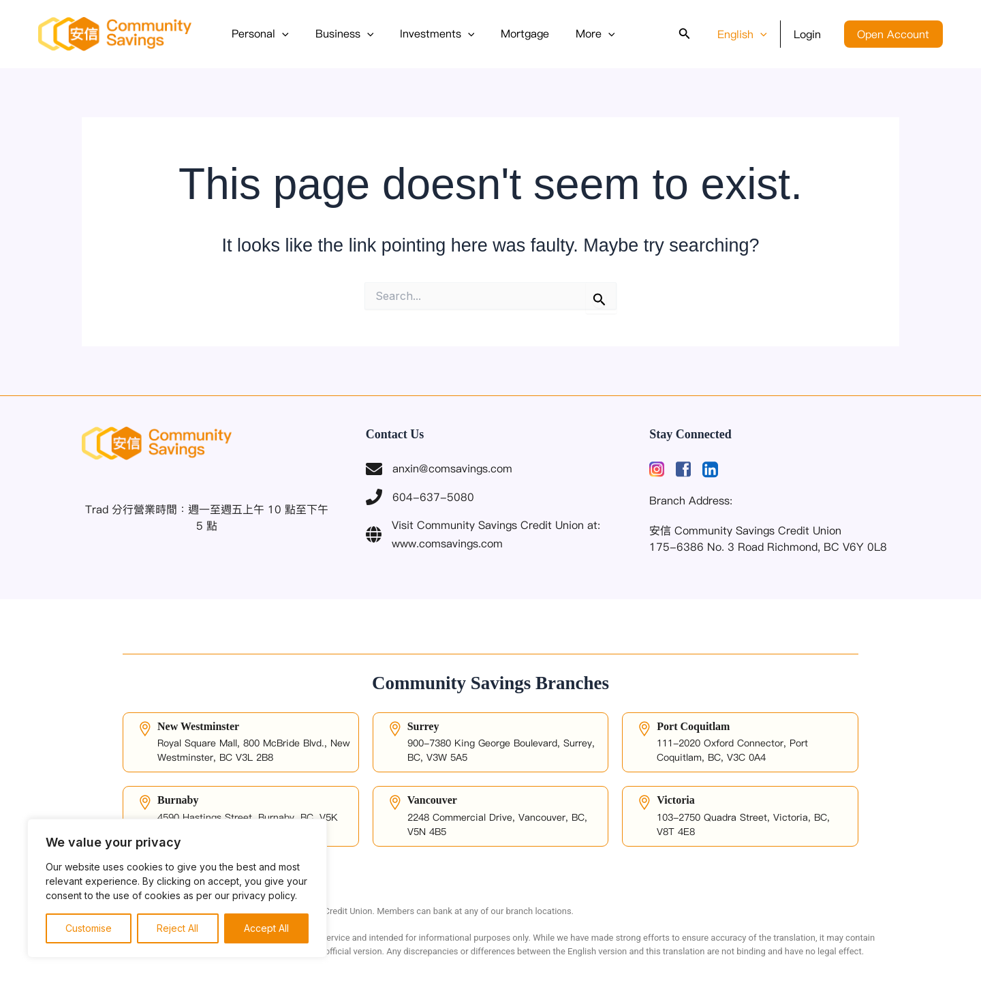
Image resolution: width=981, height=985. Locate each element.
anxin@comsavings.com (439, 469)
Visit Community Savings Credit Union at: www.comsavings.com (483, 533)
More (575, 34)
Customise (88, 928)
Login (814, 34)
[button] (280, 34)
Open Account (896, 34)
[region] (177, 888)
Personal (258, 34)
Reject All (177, 928)
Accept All (266, 928)
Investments (425, 34)
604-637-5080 (420, 497)
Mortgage (509, 33)
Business (338, 34)
